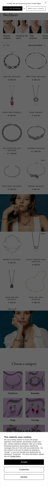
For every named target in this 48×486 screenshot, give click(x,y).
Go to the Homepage (12, 8)
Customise (24, 469)
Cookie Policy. (15, 456)
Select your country (36, 8)
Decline (24, 477)
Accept (24, 462)
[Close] (45, 2)
